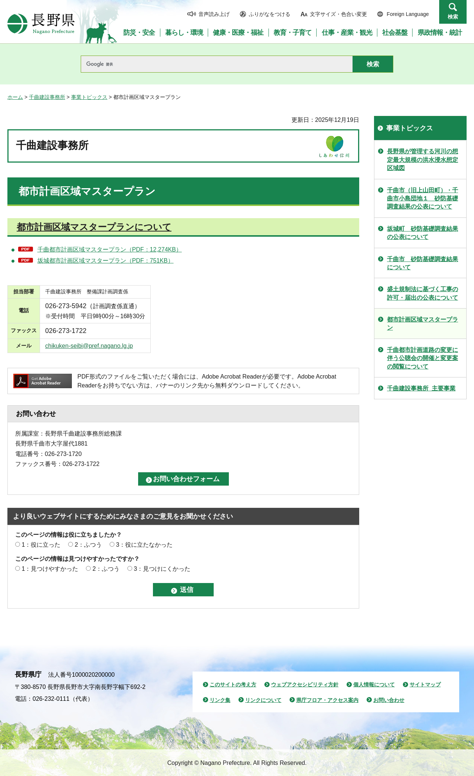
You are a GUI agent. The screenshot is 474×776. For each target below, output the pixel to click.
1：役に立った (40, 545)
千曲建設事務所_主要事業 (421, 388)
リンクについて (263, 700)
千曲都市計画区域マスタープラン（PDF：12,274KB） (109, 249)
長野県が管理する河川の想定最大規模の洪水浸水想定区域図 (422, 159)
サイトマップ (425, 684)
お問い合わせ (388, 700)
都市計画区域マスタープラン (422, 323)
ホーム (15, 97)
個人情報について (374, 684)
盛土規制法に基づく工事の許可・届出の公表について (422, 293)
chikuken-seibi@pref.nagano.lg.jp (89, 346)
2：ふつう (88, 545)
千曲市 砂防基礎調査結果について (422, 263)
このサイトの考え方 (233, 684)
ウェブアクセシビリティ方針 (304, 684)
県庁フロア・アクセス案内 (327, 700)
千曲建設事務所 (47, 97)
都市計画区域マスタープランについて (94, 227)
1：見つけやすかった (49, 569)
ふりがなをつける (269, 14)
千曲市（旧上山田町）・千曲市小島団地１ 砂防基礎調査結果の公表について (422, 198)
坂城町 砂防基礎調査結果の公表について (422, 233)
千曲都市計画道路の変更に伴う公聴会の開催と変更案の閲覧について (422, 358)
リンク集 (220, 700)
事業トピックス (89, 97)
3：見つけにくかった (162, 569)
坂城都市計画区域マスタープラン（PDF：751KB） (105, 260)
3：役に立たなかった (144, 545)
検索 (453, 17)
